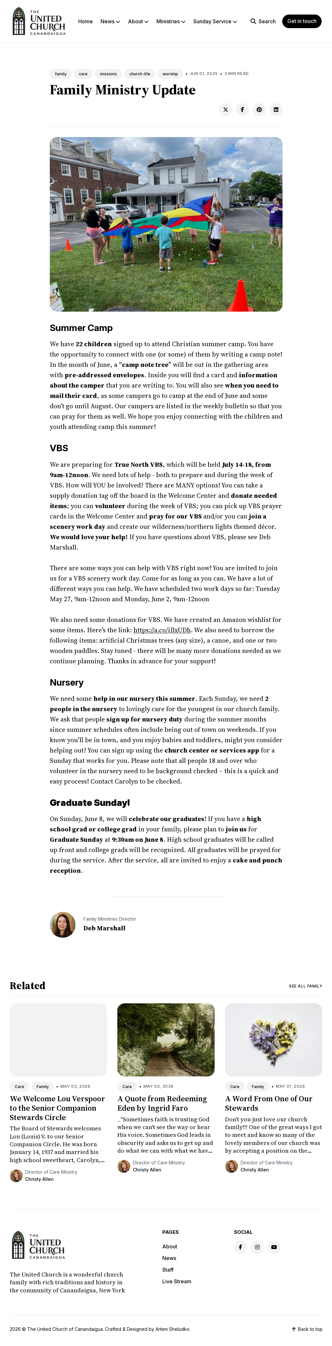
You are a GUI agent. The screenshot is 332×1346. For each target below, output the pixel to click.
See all (305, 986)
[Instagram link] (257, 1247)
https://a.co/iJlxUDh (162, 630)
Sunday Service (215, 21)
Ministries (171, 21)
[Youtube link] (274, 1247)
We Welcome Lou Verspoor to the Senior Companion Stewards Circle (57, 1108)
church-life (139, 73)
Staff (168, 1269)
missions (108, 73)
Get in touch (301, 21)
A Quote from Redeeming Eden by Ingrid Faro (162, 1103)
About (138, 21)
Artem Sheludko (172, 1329)
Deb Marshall (104, 928)
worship (170, 73)
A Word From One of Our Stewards (269, 1103)
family (61, 73)
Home (85, 21)
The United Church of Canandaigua (65, 1329)
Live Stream (176, 1281)
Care (19, 1086)
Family (43, 1086)
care (83, 73)
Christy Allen (39, 1179)
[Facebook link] (240, 1247)
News (110, 21)
